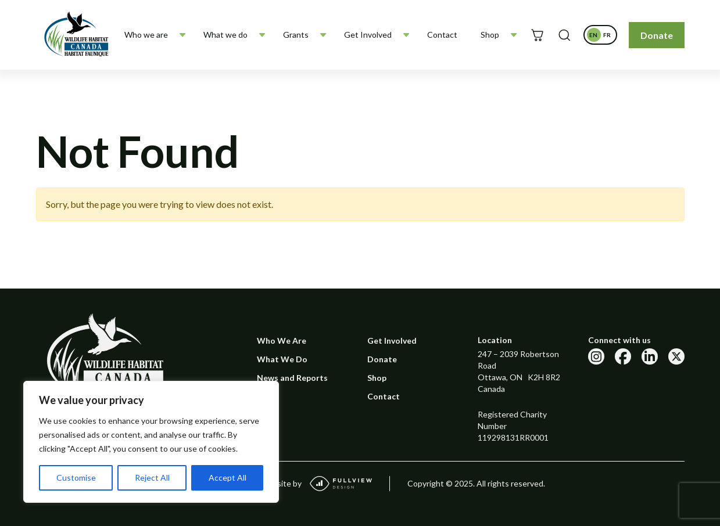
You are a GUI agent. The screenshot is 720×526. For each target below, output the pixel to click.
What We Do (282, 359)
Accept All (227, 477)
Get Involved (368, 34)
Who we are (146, 34)
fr (608, 36)
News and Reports (292, 378)
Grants (296, 34)
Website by (316, 483)
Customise (76, 477)
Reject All (152, 477)
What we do (225, 34)
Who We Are (281, 340)
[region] (151, 442)
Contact (442, 34)
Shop (490, 34)
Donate (656, 35)
